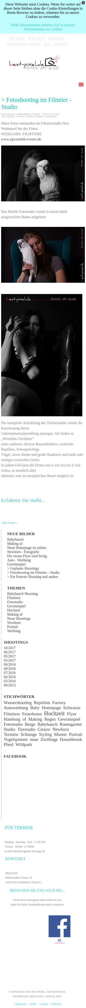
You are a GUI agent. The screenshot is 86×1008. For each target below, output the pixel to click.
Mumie (60, 734)
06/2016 (10, 677)
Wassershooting (18, 702)
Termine (11, 734)
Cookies (44, 1004)
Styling (45, 734)
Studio (9, 729)
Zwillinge (49, 739)
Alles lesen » (9, 522)
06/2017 (10, 652)
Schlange (10, 116)
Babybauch (15, 539)
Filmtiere (30, 116)
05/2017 (10, 656)
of (24, 719)
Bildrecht (56, 1004)
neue (34, 739)
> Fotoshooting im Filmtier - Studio (36, 103)
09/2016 (10, 664)
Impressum (21, 1004)
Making (35, 719)
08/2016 (10, 669)
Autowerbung (16, 707)
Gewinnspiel (16, 564)
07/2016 (10, 673)
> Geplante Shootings (23, 568)
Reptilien (40, 116)
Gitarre (44, 729)
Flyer (71, 713)
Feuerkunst (32, 713)
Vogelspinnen (51, 116)
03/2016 (10, 681)
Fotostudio (15, 602)
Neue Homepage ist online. (27, 548)
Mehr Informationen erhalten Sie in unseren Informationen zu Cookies (43, 27)
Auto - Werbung (19, 560)
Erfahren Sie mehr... (23, 500)
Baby (35, 707)
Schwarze (71, 707)
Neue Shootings (19, 618)
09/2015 (10, 685)
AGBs (33, 1004)
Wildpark (23, 744)
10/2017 (10, 648)
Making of (14, 543)
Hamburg (12, 719)
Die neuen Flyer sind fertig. (27, 556)
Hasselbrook (71, 739)
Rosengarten (71, 724)
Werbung (13, 631)
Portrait (12, 627)
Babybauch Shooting (22, 594)
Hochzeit (13, 610)
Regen (49, 719)
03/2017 (10, 660)
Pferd (8, 744)
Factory (59, 702)
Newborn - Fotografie (23, 552)
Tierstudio (20, 116)
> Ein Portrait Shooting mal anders (32, 577)
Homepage (51, 707)
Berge (30, 724)
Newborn (14, 623)
